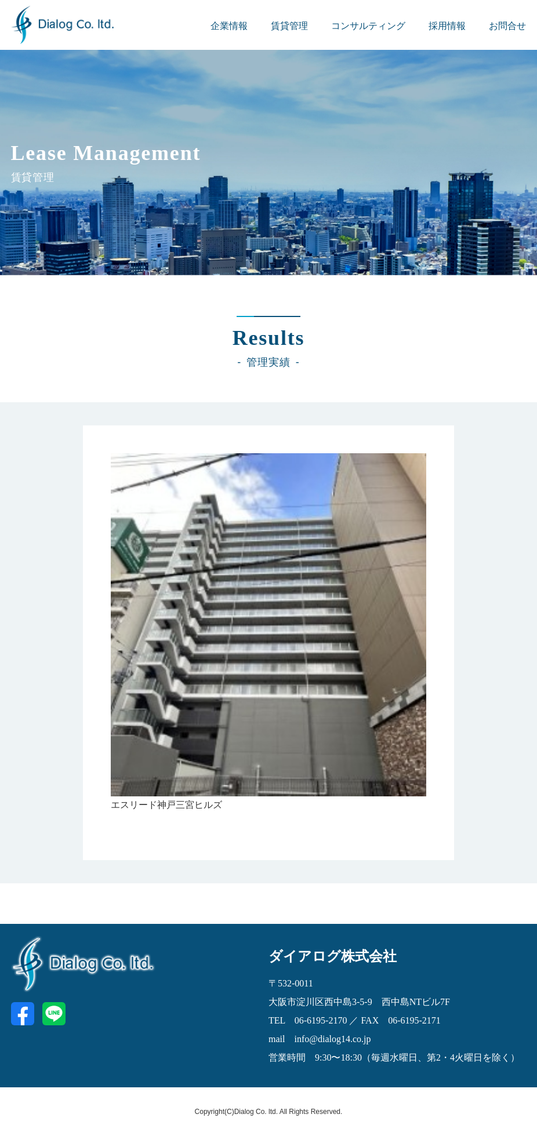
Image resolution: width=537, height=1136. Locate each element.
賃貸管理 (289, 26)
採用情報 (447, 26)
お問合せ (507, 26)
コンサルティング (368, 26)
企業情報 (229, 26)
